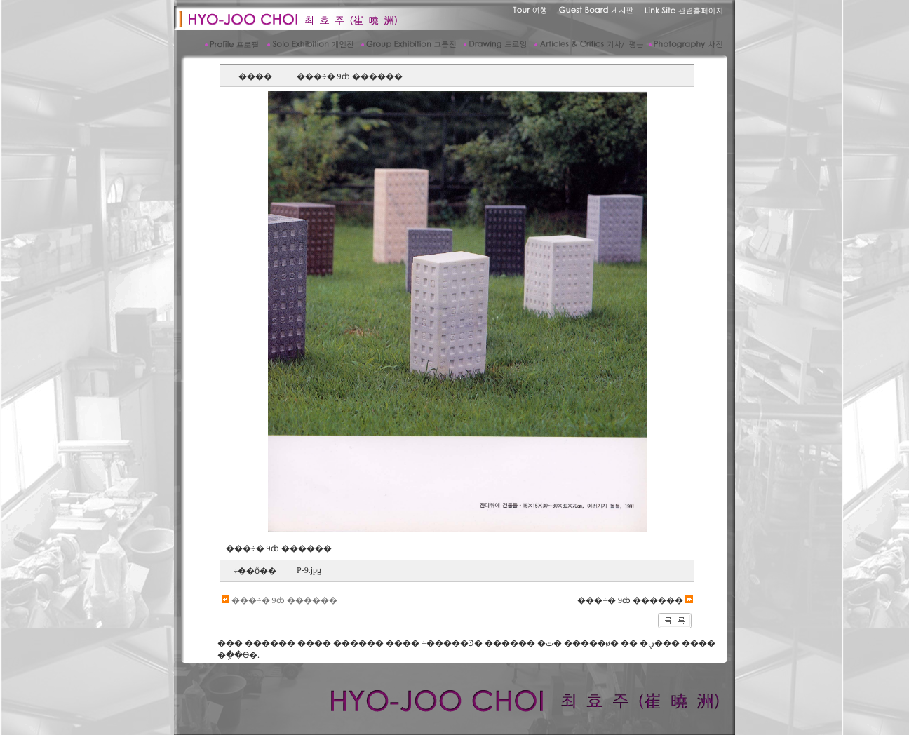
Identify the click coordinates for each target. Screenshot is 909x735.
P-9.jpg (309, 570)
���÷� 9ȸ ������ (279, 600)
